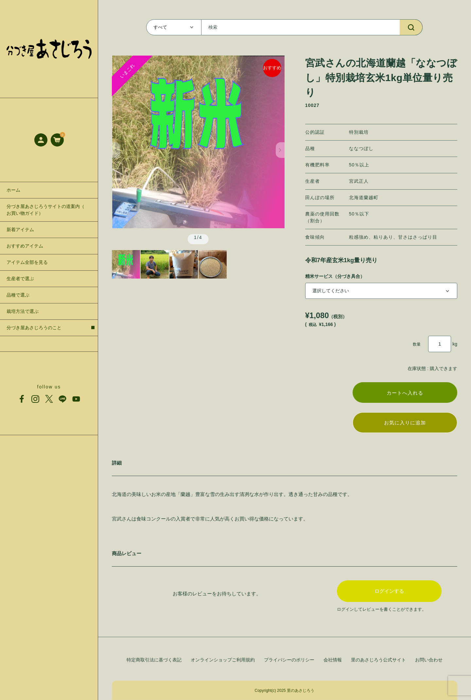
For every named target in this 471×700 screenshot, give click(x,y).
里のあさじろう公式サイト (378, 659)
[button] (116, 150)
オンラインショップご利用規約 (223, 659)
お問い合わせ (429, 659)
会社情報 (332, 659)
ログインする (389, 593)
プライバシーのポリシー (289, 659)
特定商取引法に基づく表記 (154, 659)
